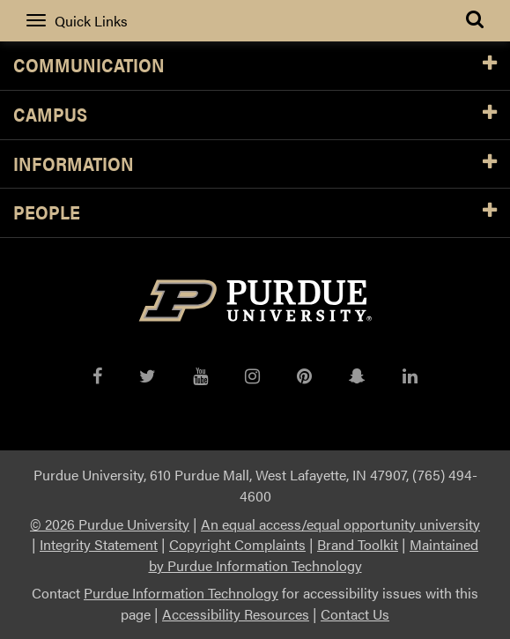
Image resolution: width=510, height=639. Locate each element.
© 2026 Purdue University (109, 524)
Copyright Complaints (237, 544)
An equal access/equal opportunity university (340, 524)
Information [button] (255, 164)
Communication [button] (255, 66)
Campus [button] (255, 115)
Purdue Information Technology (181, 593)
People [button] (255, 213)
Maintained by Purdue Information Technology (314, 555)
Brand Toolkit (357, 544)
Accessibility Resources (235, 614)
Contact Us (355, 614)
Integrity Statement (99, 544)
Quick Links (77, 21)
